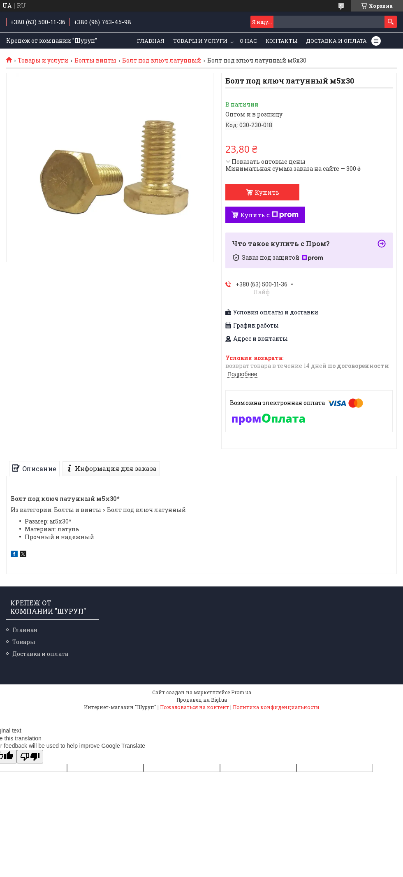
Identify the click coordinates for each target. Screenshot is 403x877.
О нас (248, 40)
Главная (150, 40)
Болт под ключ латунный (161, 60)
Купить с (269, 215)
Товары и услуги (200, 40)
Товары (23, 642)
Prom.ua (241, 692)
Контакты (281, 40)
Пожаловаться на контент (194, 707)
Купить (267, 192)
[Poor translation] (30, 756)
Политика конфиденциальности (276, 707)
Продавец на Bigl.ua (201, 699)
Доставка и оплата (336, 40)
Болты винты (95, 60)
